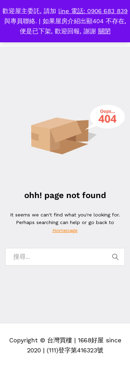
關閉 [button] (104, 31)
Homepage (65, 230)
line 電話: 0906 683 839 (93, 11)
